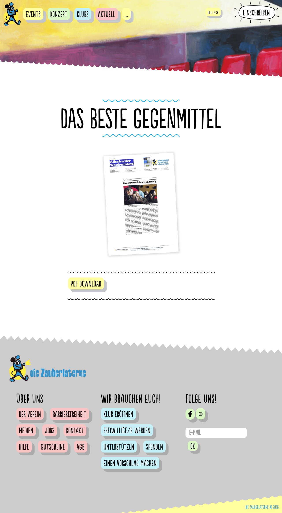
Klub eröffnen (118, 414)
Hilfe (24, 447)
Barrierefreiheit (69, 414)
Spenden (154, 447)
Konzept (58, 14)
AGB (81, 447)
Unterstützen (119, 447)
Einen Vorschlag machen (130, 463)
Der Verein (30, 414)
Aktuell (106, 14)
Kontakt (75, 431)
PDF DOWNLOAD (86, 284)
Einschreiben (256, 12)
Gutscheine (53, 447)
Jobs (49, 431)
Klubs (83, 14)
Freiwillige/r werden (127, 431)
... (126, 14)
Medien (26, 431)
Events (33, 14)
